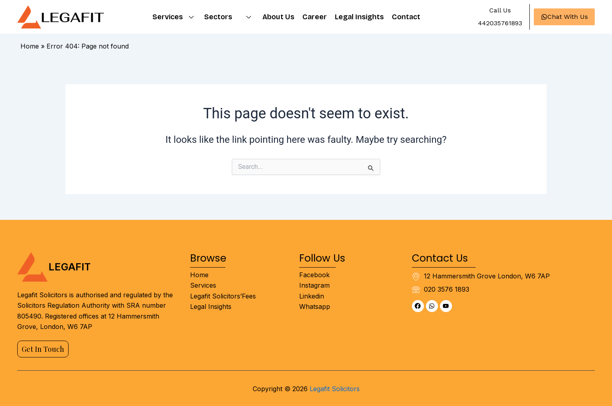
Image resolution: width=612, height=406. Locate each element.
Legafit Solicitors (335, 389)
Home (29, 46)
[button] (499, 10)
